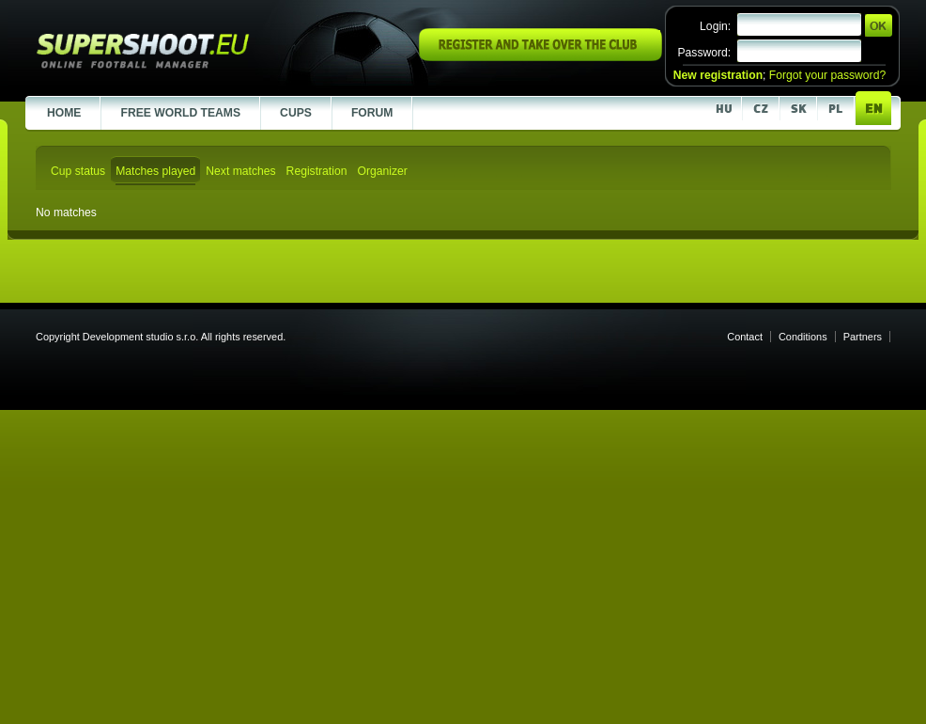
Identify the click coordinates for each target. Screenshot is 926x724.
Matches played (155, 171)
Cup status (78, 171)
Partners (862, 336)
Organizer (382, 171)
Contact (745, 336)
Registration (316, 171)
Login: (715, 26)
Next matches (240, 171)
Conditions (803, 336)
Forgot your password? (827, 75)
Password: (704, 52)
